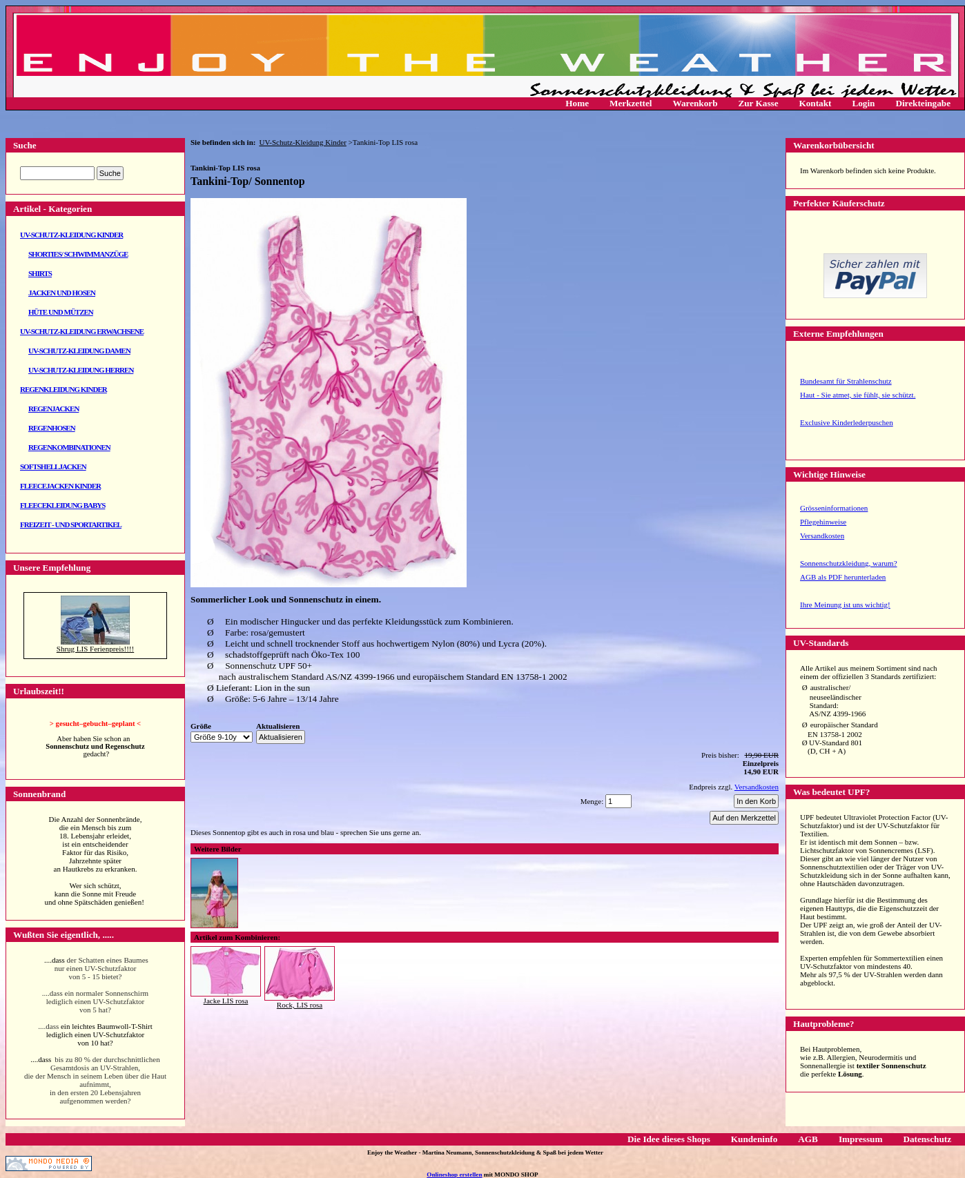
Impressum (861, 1139)
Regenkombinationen (69, 447)
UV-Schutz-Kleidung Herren (80, 370)
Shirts (40, 273)
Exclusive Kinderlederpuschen (846, 422)
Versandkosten (822, 535)
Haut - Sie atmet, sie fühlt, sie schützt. (857, 395)
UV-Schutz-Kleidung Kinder (71, 234)
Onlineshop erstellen (454, 1174)
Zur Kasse (758, 103)
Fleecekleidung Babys (62, 505)
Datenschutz (927, 1139)
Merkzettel (631, 103)
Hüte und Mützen (60, 312)
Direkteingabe (923, 103)
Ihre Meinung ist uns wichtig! (845, 604)
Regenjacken (53, 408)
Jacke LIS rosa (226, 1001)
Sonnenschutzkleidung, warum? (848, 563)
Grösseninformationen (834, 508)
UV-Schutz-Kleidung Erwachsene (82, 331)
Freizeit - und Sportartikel (70, 524)
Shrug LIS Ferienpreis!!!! (95, 649)
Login (863, 103)
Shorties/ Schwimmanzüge (78, 254)
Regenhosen (51, 428)
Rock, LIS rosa (299, 1005)
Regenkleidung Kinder (63, 389)
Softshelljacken (53, 466)
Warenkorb (695, 103)
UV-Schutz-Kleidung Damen (79, 350)
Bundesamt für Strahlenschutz (846, 381)
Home (577, 103)
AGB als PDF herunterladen (843, 577)
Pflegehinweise (823, 522)
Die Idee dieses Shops (668, 1139)
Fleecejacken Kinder (60, 486)
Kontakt (815, 103)
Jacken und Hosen (61, 292)
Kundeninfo (754, 1139)
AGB (808, 1139)
